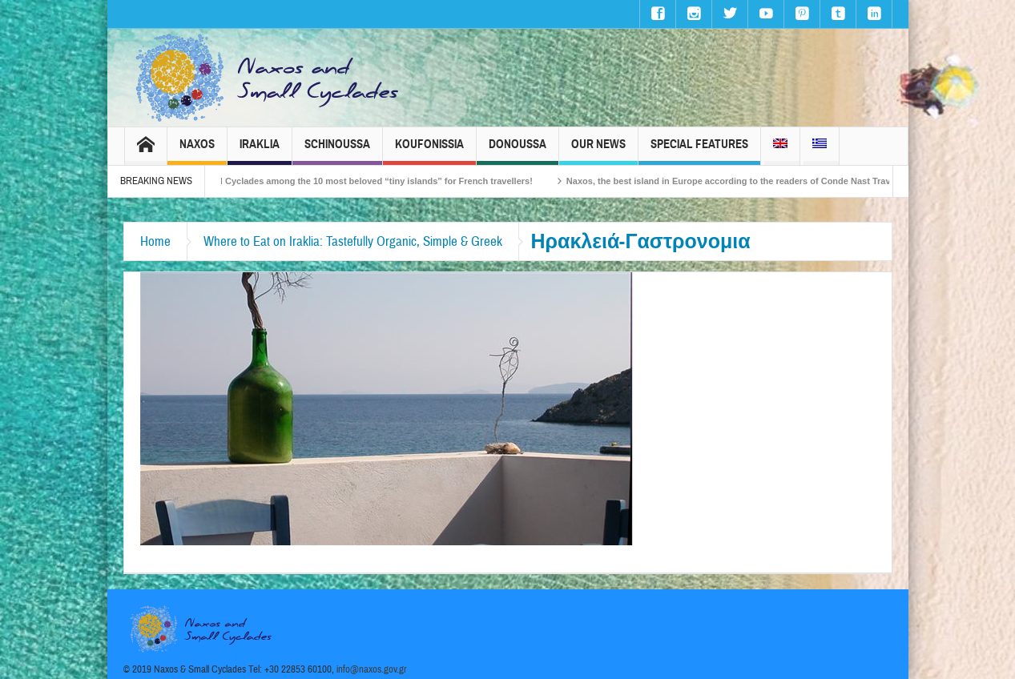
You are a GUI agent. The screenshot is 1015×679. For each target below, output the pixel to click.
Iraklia (260, 151)
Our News (598, 151)
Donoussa (517, 151)
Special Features (699, 151)
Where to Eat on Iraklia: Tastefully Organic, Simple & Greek (352, 241)
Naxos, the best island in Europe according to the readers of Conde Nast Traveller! (749, 181)
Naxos (197, 151)
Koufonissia (429, 151)
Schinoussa (337, 151)
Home (155, 241)
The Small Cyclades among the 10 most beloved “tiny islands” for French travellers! (367, 181)
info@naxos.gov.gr (371, 669)
